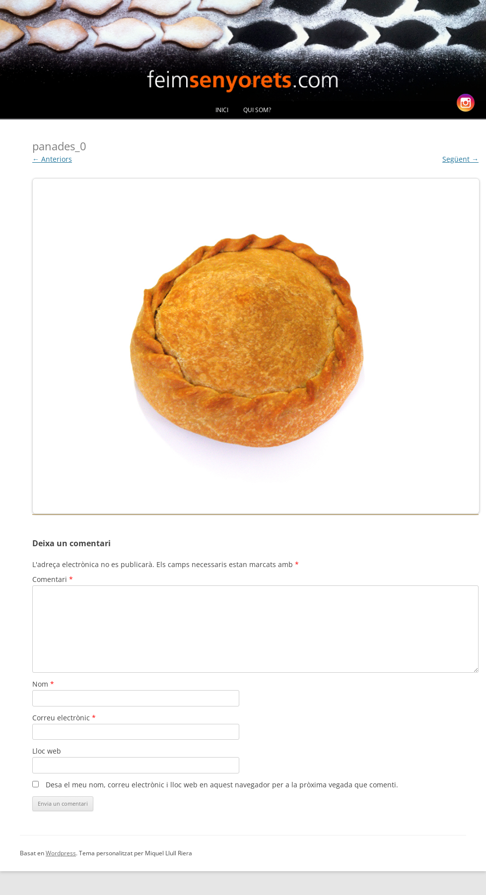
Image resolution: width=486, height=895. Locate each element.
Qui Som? (257, 110)
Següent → (460, 159)
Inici (221, 110)
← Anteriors (52, 159)
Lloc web (46, 751)
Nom (43, 684)
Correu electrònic (64, 717)
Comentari (52, 579)
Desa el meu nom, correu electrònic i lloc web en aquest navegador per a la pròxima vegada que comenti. (222, 784)
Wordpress (61, 853)
